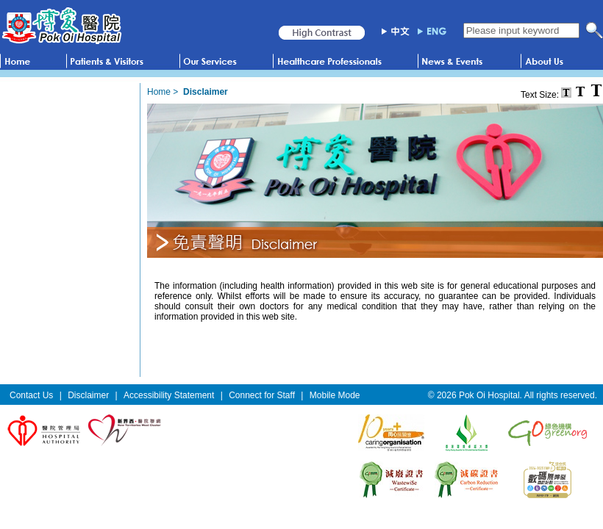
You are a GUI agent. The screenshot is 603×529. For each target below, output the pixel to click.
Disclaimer (88, 395)
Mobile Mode (335, 395)
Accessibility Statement (169, 395)
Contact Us (31, 395)
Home (159, 92)
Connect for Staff (262, 395)
